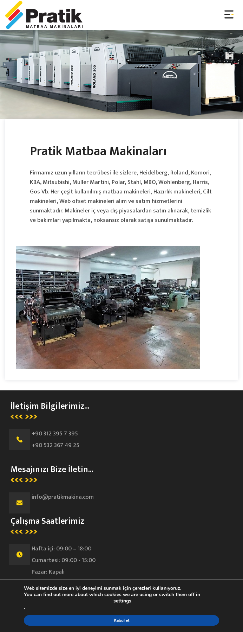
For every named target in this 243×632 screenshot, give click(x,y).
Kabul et (121, 620)
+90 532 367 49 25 (55, 445)
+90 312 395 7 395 (55, 434)
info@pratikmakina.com (63, 497)
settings (122, 601)
